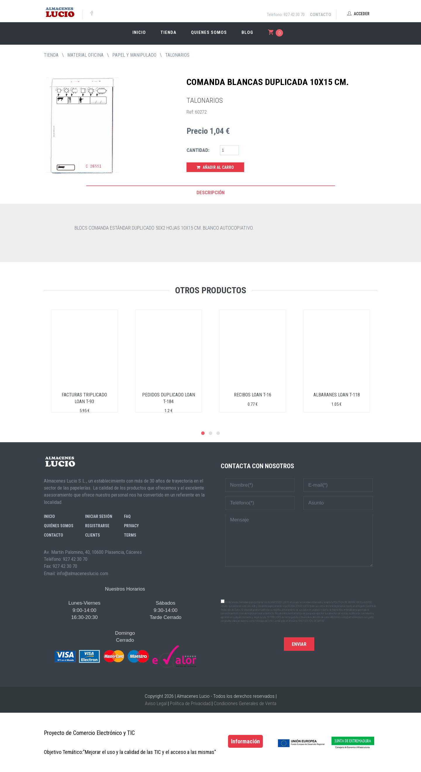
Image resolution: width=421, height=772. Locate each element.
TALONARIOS (177, 55)
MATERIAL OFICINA (85, 55)
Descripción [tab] (210, 192)
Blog (247, 32)
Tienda (168, 32)
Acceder (358, 13)
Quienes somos (209, 32)
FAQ (127, 516)
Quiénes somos (58, 525)
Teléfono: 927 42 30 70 (286, 14)
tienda (51, 55)
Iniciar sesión (98, 516)
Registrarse (97, 525)
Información (245, 741)
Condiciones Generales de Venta (245, 703)
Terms (130, 535)
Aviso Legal (156, 703)
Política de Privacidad (190, 703)
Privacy (131, 525)
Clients (92, 535)
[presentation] (299, 582)
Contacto (320, 14)
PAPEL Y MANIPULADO (134, 55)
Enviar (299, 644)
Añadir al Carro (215, 167)
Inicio (139, 32)
